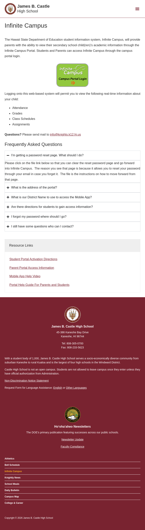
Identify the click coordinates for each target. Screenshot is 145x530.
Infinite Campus (13, 471)
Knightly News (13, 477)
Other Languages (76, 387)
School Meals (12, 484)
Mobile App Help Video (24, 276)
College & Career (14, 503)
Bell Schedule (12, 465)
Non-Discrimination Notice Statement (27, 380)
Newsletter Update (72, 439)
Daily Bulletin (12, 490)
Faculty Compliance (72, 446)
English (57, 387)
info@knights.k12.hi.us (65, 134)
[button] (137, 9)
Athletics (9, 458)
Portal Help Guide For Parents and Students (39, 284)
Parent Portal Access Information (31, 267)
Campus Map (12, 496)
